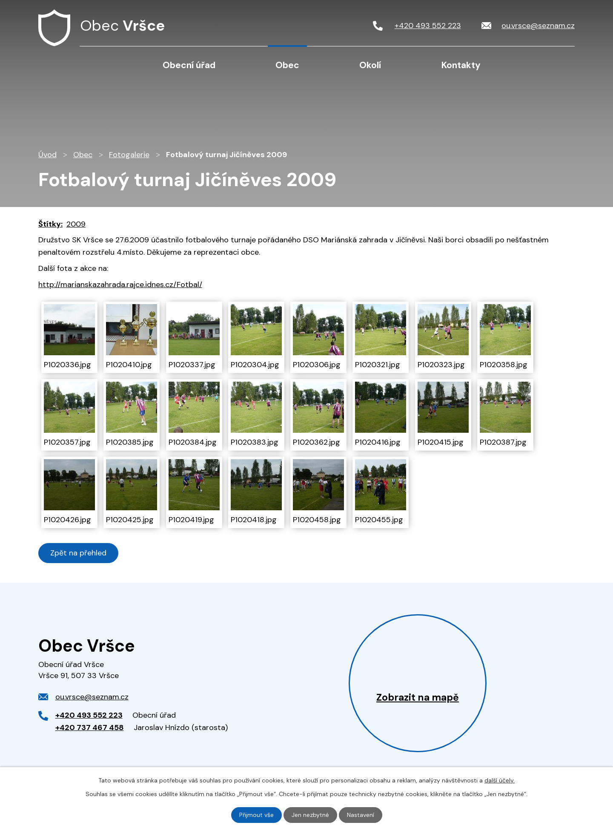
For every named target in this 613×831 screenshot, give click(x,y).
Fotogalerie (129, 155)
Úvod (103, 64)
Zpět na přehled (78, 553)
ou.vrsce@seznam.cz (92, 697)
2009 (76, 224)
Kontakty (461, 65)
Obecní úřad (189, 65)
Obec (287, 65)
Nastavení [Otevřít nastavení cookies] (360, 815)
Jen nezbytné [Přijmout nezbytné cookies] (310, 815)
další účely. (499, 780)
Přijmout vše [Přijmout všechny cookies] (256, 815)
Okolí (370, 65)
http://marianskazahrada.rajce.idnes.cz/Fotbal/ (120, 284)
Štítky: (50, 224)
